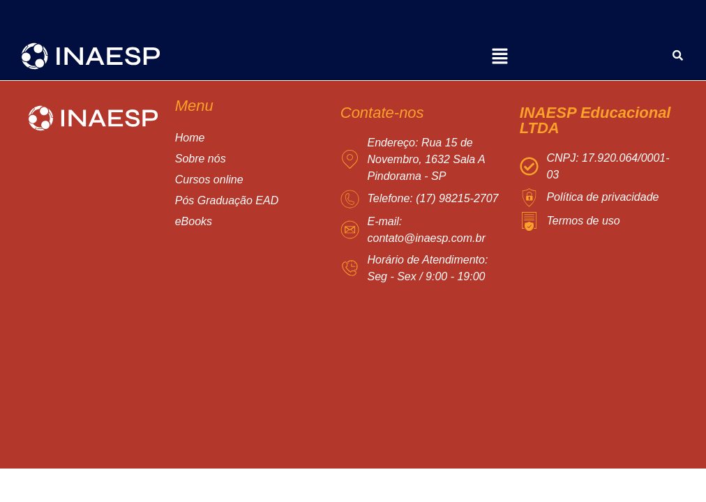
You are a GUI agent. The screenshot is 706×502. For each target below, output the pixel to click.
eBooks (193, 221)
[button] (499, 58)
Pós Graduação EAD (240, 200)
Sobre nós (200, 159)
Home (190, 138)
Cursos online (223, 180)
